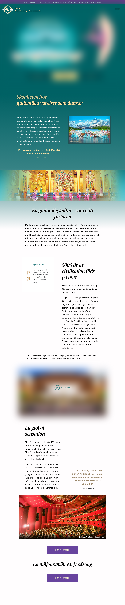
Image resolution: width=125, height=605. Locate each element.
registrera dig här (96, 2)
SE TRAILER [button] (39, 76)
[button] (65, 81)
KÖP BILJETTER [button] (62, 550)
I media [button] (91, 76)
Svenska (118, 8)
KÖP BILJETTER (65, 76)
